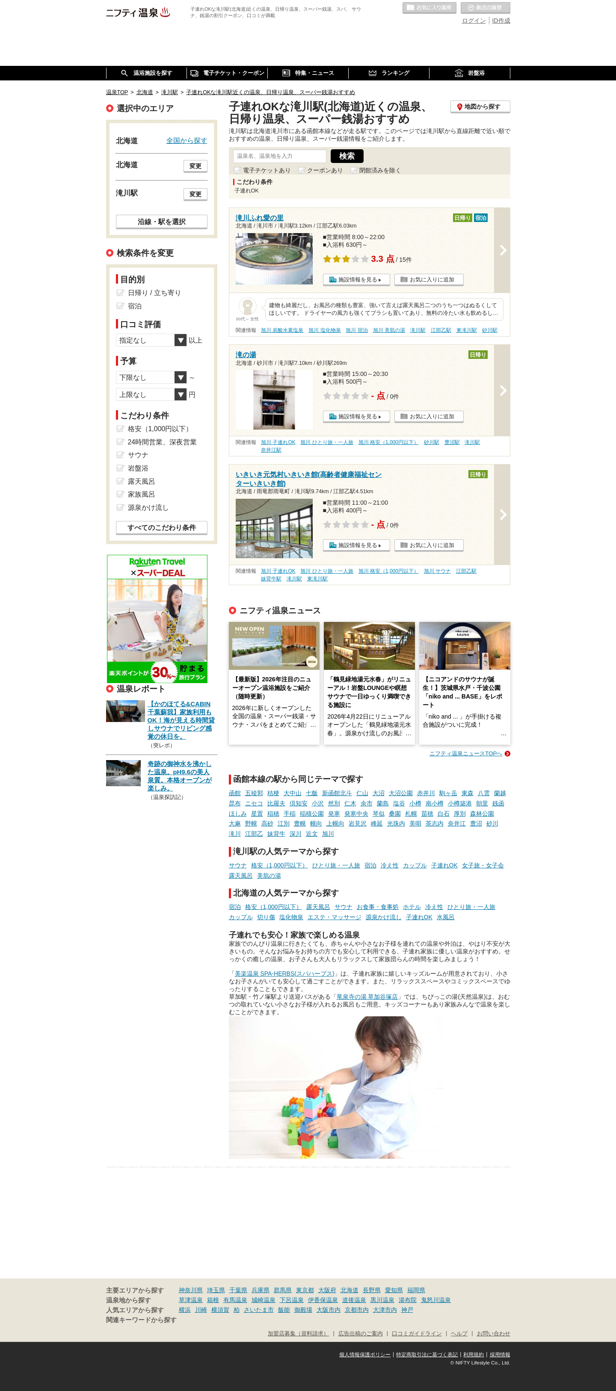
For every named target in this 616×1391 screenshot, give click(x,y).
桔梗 (273, 793)
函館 (235, 793)
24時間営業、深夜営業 (162, 442)
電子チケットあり (267, 170)
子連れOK (444, 865)
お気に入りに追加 (432, 279)
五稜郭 (254, 793)
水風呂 (446, 917)
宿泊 (370, 865)
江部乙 (254, 833)
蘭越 (500, 793)
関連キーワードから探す (141, 1320)
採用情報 (500, 1355)
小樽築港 (460, 803)
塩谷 (399, 803)
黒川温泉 (382, 1299)
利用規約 (473, 1355)
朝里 (482, 803)
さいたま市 (259, 1309)
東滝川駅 (466, 330)
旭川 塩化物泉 (324, 330)
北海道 (349, 1290)
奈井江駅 (271, 450)
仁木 (350, 803)
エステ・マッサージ (334, 917)
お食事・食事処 (378, 906)
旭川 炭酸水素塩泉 (282, 330)
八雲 (484, 793)
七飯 (312, 793)
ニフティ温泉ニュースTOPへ (465, 753)
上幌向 (335, 823)
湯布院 (408, 1299)
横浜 (185, 1309)
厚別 (460, 813)
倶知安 (299, 803)
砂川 (492, 823)
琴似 (379, 813)
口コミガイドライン (417, 1334)
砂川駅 (490, 330)
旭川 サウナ (437, 571)
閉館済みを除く (380, 170)
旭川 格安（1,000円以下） (388, 442)
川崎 (201, 1309)
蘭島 (383, 803)
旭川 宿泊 (356, 330)
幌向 (316, 823)
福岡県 (416, 1290)
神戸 (407, 1309)
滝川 (235, 833)
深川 (296, 833)
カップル (415, 865)
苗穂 (427, 813)
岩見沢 (358, 823)
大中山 (293, 793)
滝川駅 (418, 330)
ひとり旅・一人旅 (336, 865)
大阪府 (327, 1290)
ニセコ (254, 803)
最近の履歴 (485, 8)
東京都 (305, 1290)
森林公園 (482, 813)
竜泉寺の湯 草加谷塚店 (367, 996)
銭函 (498, 803)
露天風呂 (241, 875)
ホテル (412, 906)
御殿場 (303, 1309)
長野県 (372, 1290)
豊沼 (476, 823)
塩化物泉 (291, 917)
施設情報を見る (357, 279)
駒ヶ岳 (448, 793)
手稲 (290, 813)
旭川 (328, 833)
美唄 (415, 823)
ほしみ (238, 813)
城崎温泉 (263, 1299)
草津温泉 (191, 1299)
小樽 (415, 803)
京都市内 (357, 1309)
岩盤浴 (138, 468)
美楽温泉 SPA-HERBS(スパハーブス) (285, 973)
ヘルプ (459, 1334)
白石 (444, 813)
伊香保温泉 (323, 1299)
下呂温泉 (292, 1299)
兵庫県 (261, 1290)
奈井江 (457, 823)
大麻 (235, 823)
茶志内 (435, 823)
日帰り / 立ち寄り (154, 292)
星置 (257, 813)
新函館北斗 (337, 793)
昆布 (235, 803)
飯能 (284, 1309)
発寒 (334, 813)
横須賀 (220, 1309)
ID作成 (501, 20)
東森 (468, 793)
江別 (284, 823)
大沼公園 (401, 793)
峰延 (377, 823)
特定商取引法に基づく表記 (427, 1355)
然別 (334, 803)
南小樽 (435, 803)
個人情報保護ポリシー (365, 1355)
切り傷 (266, 917)
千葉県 (238, 1290)
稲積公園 (312, 813)
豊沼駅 (452, 442)
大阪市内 (329, 1309)
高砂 (267, 823)
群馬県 (283, 1290)
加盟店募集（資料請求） (298, 1334)
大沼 (379, 793)
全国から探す (186, 140)
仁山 (362, 793)
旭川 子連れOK (278, 442)
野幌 (251, 823)
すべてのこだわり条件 (161, 527)
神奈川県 (191, 1290)
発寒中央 (356, 813)
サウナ (238, 865)
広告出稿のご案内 (360, 1334)
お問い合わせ (493, 1334)
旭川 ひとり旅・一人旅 (326, 442)
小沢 (318, 803)
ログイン (474, 20)
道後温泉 (354, 1299)
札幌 (411, 813)
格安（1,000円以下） (279, 865)
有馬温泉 (235, 1299)
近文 (312, 833)
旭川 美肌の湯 (389, 330)
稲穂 (273, 813)
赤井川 (426, 793)
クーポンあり (325, 170)
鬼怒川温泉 (436, 1299)
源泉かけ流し (384, 917)
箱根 (213, 1299)
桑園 (395, 813)
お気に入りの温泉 (429, 8)
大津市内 (385, 1309)
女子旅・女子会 (483, 865)
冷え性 (390, 865)
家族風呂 (141, 494)
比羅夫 (276, 803)
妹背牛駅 (271, 579)
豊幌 (300, 823)
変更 (195, 166)
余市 (367, 803)
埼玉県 (216, 1290)
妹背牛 (276, 833)
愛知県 (394, 1290)
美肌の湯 (269, 875)
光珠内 (396, 823)
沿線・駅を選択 (162, 221)
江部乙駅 (441, 330)
